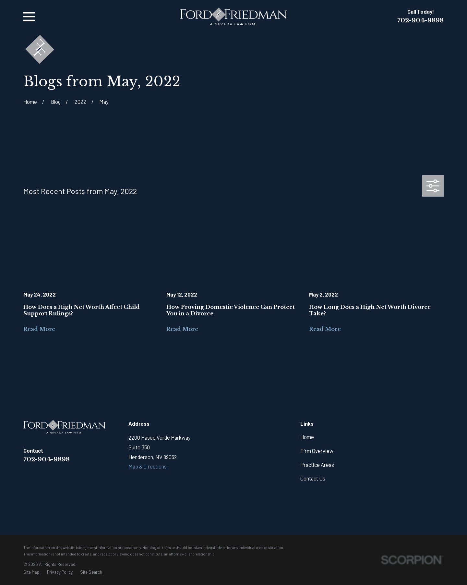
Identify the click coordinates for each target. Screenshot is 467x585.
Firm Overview (316, 451)
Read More (39, 329)
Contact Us (312, 478)
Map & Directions (147, 466)
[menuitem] (31, 572)
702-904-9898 (420, 20)
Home (307, 437)
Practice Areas (317, 465)
